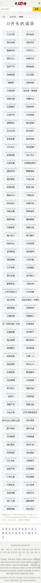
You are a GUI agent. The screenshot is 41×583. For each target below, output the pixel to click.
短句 (19, 552)
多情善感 (10, 250)
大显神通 (30, 435)
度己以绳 (10, 41)
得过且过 (30, 507)
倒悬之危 (30, 226)
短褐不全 (30, 57)
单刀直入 (10, 386)
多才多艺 (30, 129)
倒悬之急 (30, 402)
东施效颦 (10, 330)
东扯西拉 (30, 451)
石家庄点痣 (16, 565)
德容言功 (10, 169)
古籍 (7, 549)
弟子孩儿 (30, 274)
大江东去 (10, 459)
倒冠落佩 (10, 258)
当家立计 (30, 491)
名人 (11, 549)
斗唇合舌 (30, 193)
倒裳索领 (10, 306)
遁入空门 (10, 234)
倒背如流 (30, 65)
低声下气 (10, 65)
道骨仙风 (30, 81)
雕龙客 (23, 562)
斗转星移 (30, 378)
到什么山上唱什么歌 (11, 419)
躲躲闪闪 (10, 49)
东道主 (10, 394)
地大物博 (10, 338)
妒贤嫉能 (30, 467)
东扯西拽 (10, 491)
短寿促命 (10, 354)
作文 (23, 552)
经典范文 (8, 565)
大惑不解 (10, 161)
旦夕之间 (10, 129)
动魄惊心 (30, 314)
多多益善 (10, 137)
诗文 (19, 549)
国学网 (12, 562)
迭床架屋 (30, 346)
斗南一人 (30, 354)
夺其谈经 (10, 451)
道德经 (12, 573)
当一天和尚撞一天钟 (11, 322)
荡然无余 (30, 386)
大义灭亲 (10, 32)
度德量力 (10, 346)
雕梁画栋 (10, 507)
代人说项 (30, 483)
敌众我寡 (30, 121)
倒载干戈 (10, 402)
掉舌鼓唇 (30, 145)
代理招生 (18, 559)
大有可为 (10, 113)
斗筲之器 (10, 475)
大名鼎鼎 (30, 113)
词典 (35, 549)
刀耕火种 (30, 282)
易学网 (6, 562)
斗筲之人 (30, 49)
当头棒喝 (10, 378)
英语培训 (15, 568)
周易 (9, 559)
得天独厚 (30, 475)
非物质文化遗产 (27, 559)
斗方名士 (10, 145)
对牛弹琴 (30, 419)
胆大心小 (30, 362)
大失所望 (30, 242)
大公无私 (30, 73)
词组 (8, 552)
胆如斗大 (10, 193)
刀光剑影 (30, 258)
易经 (13, 559)
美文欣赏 (35, 571)
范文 (27, 552)
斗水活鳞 (30, 290)
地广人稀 (10, 499)
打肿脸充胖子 (30, 161)
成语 (4, 552)
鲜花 (26, 573)
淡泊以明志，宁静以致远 (30, 298)
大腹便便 (10, 314)
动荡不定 (30, 201)
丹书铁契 (10, 435)
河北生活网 (34, 562)
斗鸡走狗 (10, 89)
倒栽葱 (10, 81)
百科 (35, 552)
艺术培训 (22, 568)
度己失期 (10, 274)
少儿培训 (28, 568)
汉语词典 (20, 571)
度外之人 (10, 57)
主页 (3, 17)
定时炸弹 (30, 105)
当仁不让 (30, 153)
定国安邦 (30, 306)
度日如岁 (30, 32)
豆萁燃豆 (10, 105)
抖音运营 (18, 562)
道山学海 (10, 298)
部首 (31, 549)
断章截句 (30, 370)
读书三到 (30, 443)
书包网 (31, 573)
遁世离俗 (10, 177)
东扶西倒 (30, 250)
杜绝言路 (10, 185)
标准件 (17, 573)
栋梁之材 (30, 185)
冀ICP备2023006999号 (27, 580)
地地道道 (10, 73)
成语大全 (8, 568)
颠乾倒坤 (30, 499)
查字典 (35, 559)
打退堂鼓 (10, 370)
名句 (15, 549)
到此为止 (10, 242)
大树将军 (10, 226)
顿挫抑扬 (10, 217)
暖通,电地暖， (25, 565)
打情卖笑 (30, 322)
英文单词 (14, 552)
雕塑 (28, 562)
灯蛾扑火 (30, 97)
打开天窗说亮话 (30, 411)
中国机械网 (27, 571)
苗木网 (34, 568)
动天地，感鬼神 (30, 89)
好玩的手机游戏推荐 (9, 571)
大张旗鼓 (30, 266)
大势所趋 (30, 394)
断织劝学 (30, 338)
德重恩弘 (10, 121)
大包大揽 (30, 177)
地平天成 (30, 427)
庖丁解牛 (30, 234)
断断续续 (30, 169)
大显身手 (30, 459)
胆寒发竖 (30, 209)
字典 (23, 549)
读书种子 (30, 330)
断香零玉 (10, 282)
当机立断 (10, 209)
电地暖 (22, 573)
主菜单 (39, 3)
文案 (31, 552)
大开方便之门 (10, 290)
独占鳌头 (10, 443)
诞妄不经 (10, 467)
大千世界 (10, 266)
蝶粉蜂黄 (30, 217)
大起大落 (10, 411)
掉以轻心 (10, 201)
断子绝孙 (10, 427)
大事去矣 (10, 483)
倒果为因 (10, 97)
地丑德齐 (10, 362)
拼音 (27, 549)
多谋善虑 (10, 153)
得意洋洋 (30, 41)
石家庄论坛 (34, 565)
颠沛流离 (30, 137)
